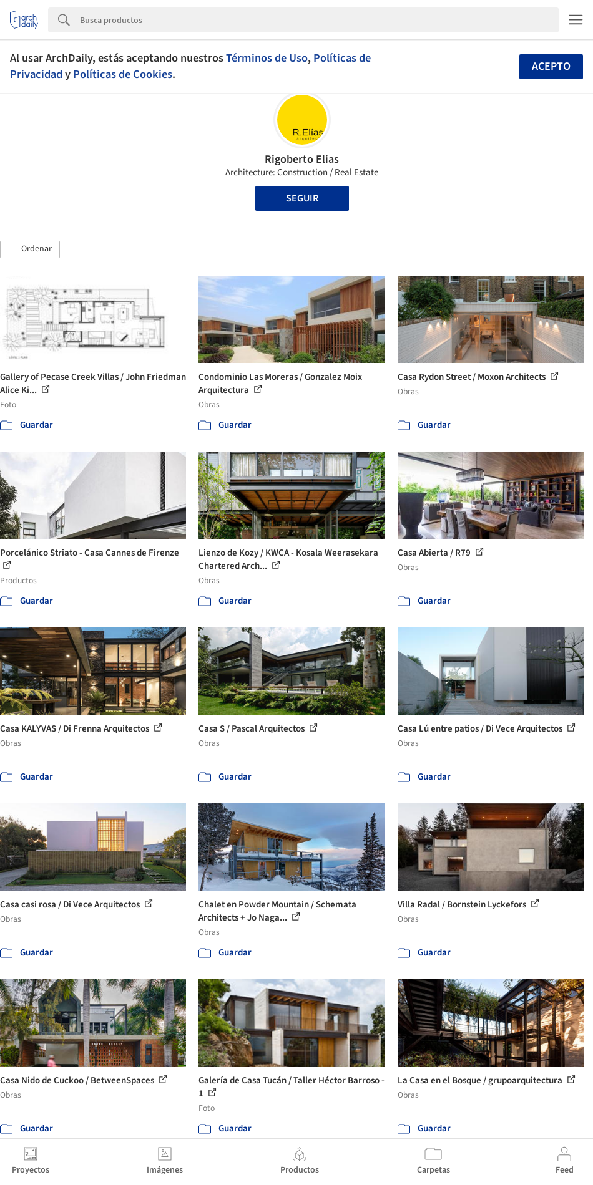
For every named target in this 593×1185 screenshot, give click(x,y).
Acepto (551, 66)
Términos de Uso (267, 58)
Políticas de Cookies (122, 74)
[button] (30, 249)
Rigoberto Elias (302, 159)
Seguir (302, 198)
